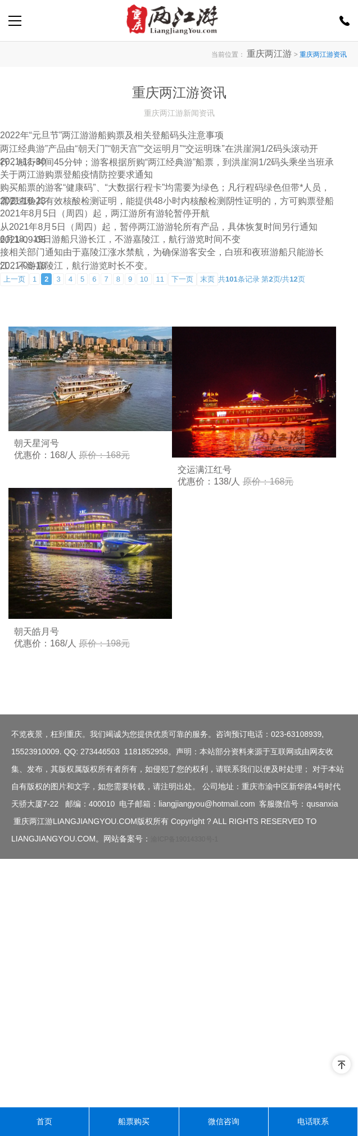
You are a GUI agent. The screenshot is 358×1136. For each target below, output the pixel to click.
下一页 (182, 487)
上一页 (14, 487)
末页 (207, 487)
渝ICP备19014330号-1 (184, 1088)
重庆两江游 (275, 54)
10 (144, 487)
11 (160, 487)
